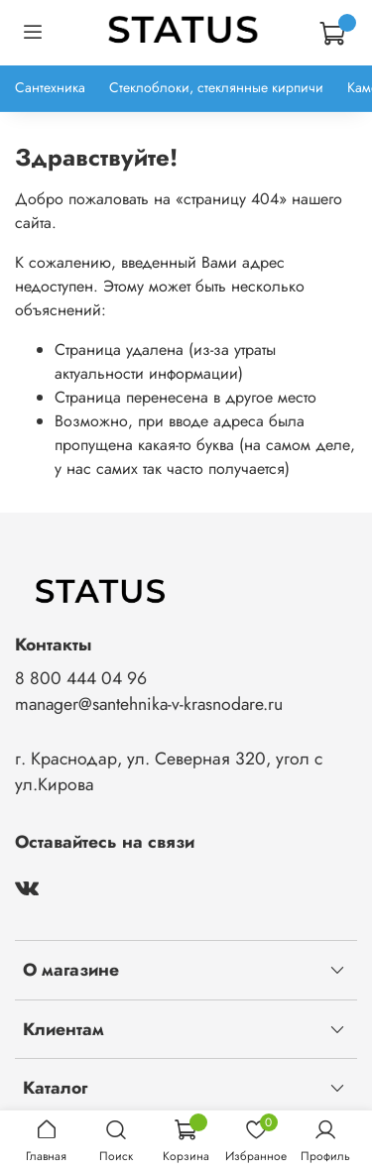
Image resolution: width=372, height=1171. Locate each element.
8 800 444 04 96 (81, 678)
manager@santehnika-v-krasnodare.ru (149, 704)
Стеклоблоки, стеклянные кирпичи (216, 87)
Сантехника (50, 87)
